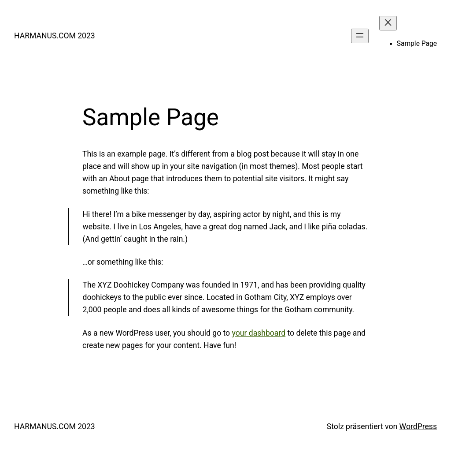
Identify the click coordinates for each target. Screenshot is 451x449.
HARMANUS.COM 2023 (54, 35)
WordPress (418, 426)
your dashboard (259, 333)
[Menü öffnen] (360, 36)
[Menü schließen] (388, 23)
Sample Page (417, 44)
